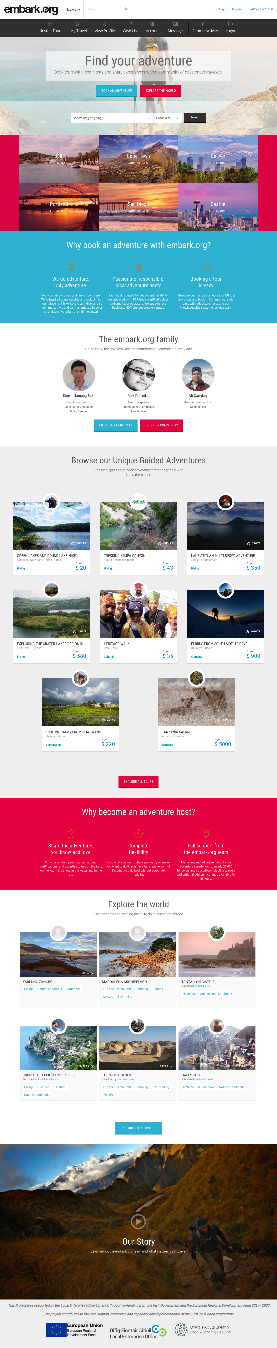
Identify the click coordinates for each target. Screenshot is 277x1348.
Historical (189, 994)
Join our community (162, 425)
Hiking (28, 989)
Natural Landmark (49, 989)
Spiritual (60, 1087)
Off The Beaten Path (117, 989)
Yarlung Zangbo (38, 982)
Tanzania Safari (176, 732)
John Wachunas (125, 1079)
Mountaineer (73, 407)
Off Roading (161, 1087)
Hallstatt (190, 1075)
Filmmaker (148, 407)
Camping (142, 989)
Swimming (125, 996)
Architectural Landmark (216, 994)
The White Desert (117, 1075)
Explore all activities (138, 1128)
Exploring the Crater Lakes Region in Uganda (51, 644)
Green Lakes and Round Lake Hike (46, 556)
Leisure (108, 996)
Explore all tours (138, 781)
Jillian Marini (203, 986)
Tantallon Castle (197, 982)
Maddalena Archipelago (124, 982)
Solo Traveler (138, 411)
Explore (73, 9)
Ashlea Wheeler (204, 1079)
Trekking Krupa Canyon (124, 556)
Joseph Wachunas (48, 1079)
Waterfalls (73, 989)
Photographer (132, 407)
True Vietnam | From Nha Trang (73, 732)
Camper (83, 411)
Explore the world (160, 91)
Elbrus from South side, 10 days (219, 644)
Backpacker (142, 402)
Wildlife (108, 1095)
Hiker (69, 402)
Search (194, 117)
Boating (158, 989)
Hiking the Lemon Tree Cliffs (49, 1075)
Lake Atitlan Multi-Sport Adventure (223, 556)
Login (205, 9)
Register (222, 9)
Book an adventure (116, 91)
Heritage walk (117, 644)
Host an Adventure (254, 9)
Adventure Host (83, 402)
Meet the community (115, 425)
